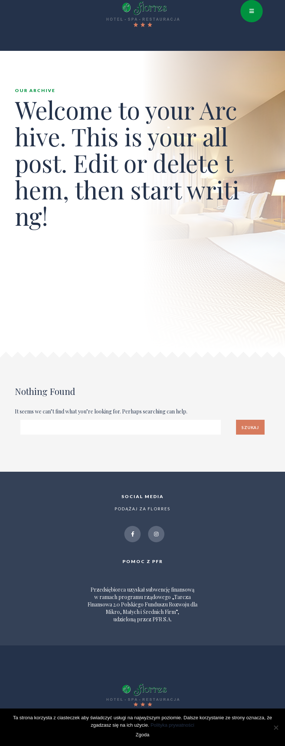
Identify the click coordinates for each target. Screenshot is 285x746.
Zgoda (143, 734)
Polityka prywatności (172, 725)
